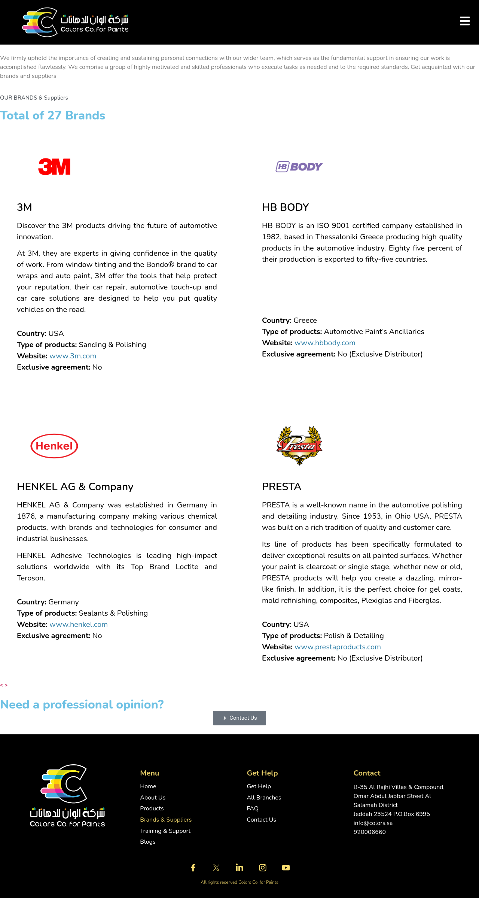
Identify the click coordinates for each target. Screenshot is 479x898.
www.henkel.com (78, 624)
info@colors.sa (373, 823)
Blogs (147, 842)
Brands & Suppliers (166, 820)
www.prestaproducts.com (338, 647)
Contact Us (261, 820)
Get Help (259, 787)
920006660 (370, 832)
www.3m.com (72, 356)
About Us (152, 798)
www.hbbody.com (325, 343)
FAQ (253, 809)
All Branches (264, 798)
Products (152, 809)
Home (148, 787)
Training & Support (165, 831)
